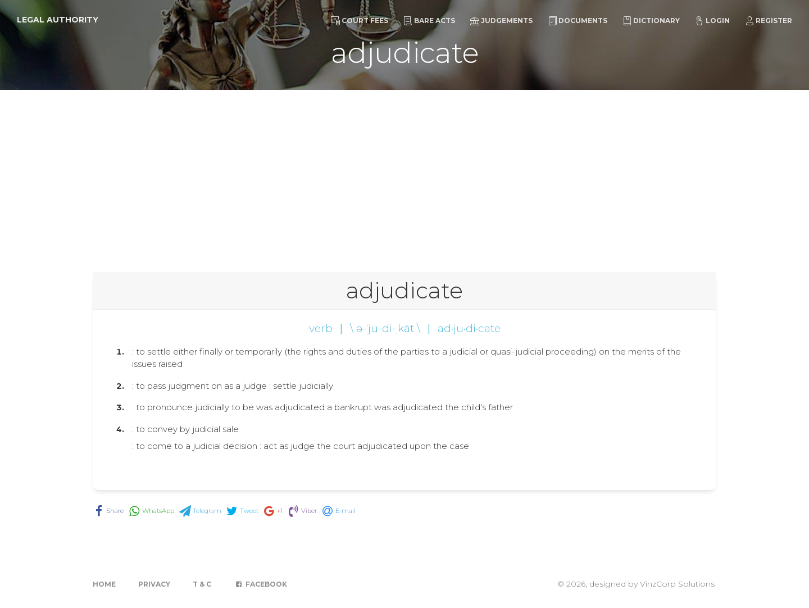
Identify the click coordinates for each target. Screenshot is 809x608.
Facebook (260, 584)
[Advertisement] (404, 174)
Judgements (501, 20)
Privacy (154, 584)
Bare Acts (429, 20)
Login (712, 20)
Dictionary (651, 20)
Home (104, 584)
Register (768, 20)
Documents (577, 20)
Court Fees (359, 20)
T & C (202, 584)
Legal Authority (57, 20)
